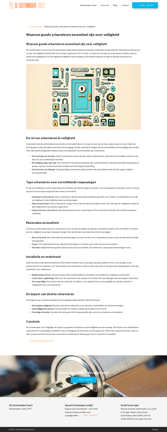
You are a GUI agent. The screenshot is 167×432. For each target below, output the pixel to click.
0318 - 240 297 (145, 5)
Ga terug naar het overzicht (40, 340)
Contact (125, 5)
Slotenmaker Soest (88, 5)
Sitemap (155, 429)
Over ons (105, 5)
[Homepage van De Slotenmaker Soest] (27, 5)
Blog (115, 5)
